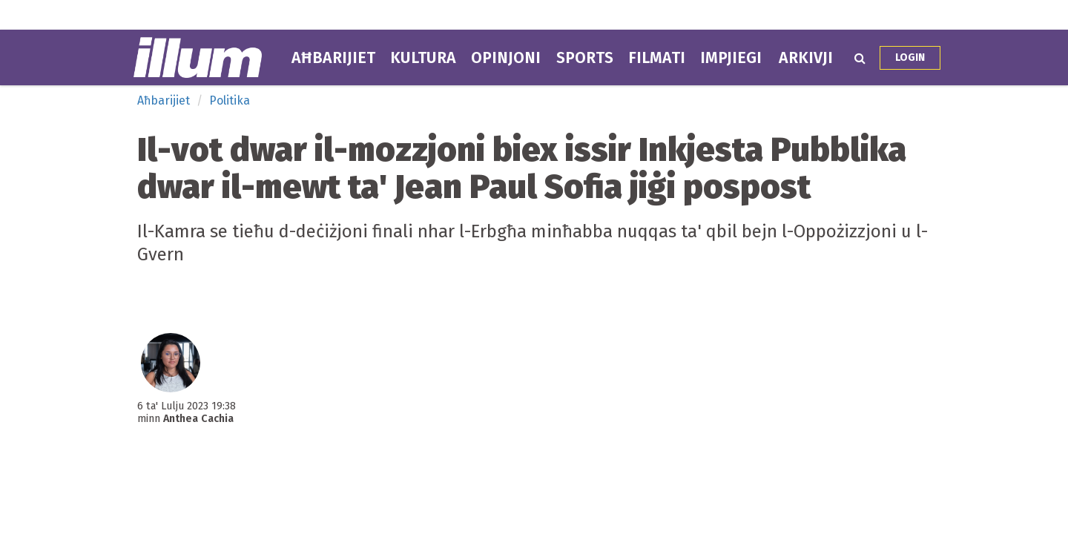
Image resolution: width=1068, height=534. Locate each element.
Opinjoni (506, 57)
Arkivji (806, 57)
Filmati (656, 57)
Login (910, 57)
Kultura (423, 57)
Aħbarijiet (333, 57)
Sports (584, 57)
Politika (229, 100)
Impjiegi (731, 57)
